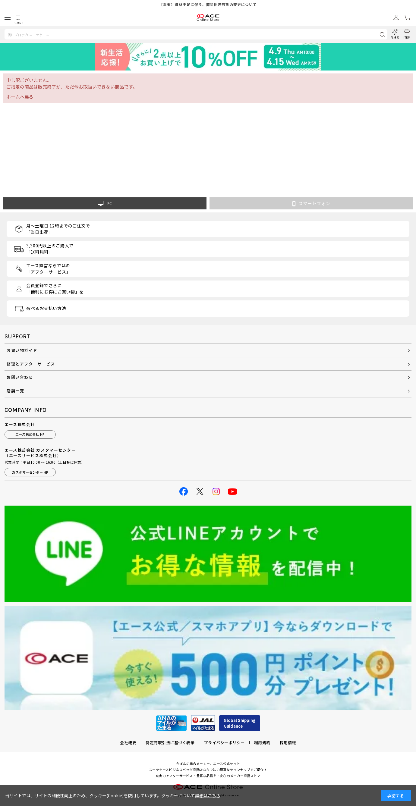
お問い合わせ (20, 377)
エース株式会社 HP (30, 434)
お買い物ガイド (22, 350)
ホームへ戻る (19, 96)
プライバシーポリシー (224, 742)
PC (105, 203)
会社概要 (128, 742)
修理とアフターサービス (31, 364)
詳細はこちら (207, 795)
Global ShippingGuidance (240, 723)
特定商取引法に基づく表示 (170, 742)
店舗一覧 (15, 391)
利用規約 (262, 742)
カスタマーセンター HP (30, 472)
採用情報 (288, 742)
